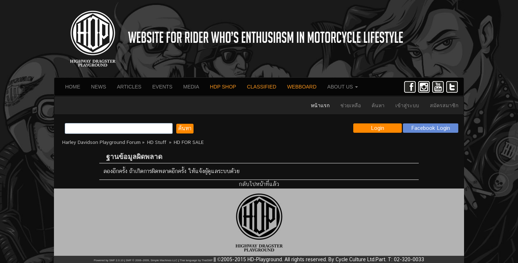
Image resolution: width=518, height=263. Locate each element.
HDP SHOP (223, 87)
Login (377, 128)
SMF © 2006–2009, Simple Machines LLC (151, 260)
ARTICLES (129, 87)
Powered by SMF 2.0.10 (108, 260)
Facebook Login (431, 128)
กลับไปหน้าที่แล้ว (259, 184)
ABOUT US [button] (342, 87)
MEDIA (191, 87)
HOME (72, 87)
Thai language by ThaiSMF (196, 260)
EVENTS (162, 87)
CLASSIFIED (261, 87)
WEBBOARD (302, 87)
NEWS (98, 87)
